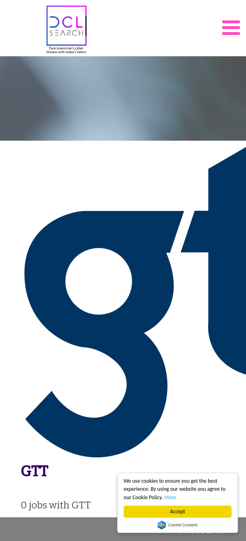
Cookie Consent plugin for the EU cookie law (177, 525)
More (170, 497)
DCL (66, 30)
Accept (177, 511)
